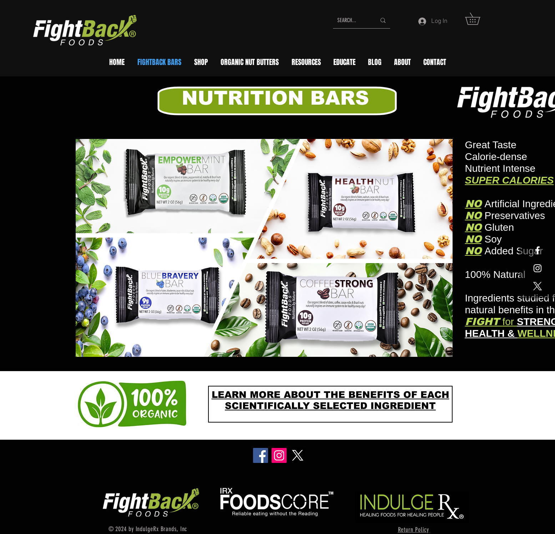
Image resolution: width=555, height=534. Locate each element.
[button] (478, 19)
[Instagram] (279, 455)
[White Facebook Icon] (537, 250)
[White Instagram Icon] (537, 268)
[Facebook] (260, 455)
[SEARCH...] (351, 20)
